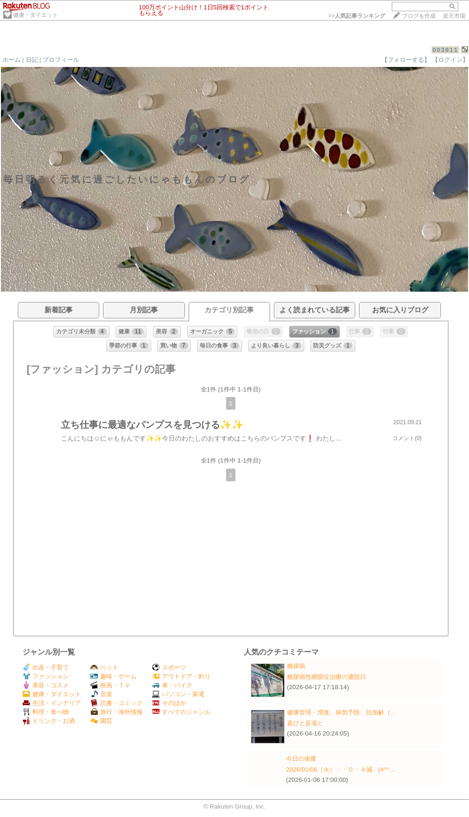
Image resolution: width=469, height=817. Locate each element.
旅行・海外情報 (116, 711)
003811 (445, 49)
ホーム (11, 59)
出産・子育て (45, 667)
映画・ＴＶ (110, 685)
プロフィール (61, 59)
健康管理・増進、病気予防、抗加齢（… (341, 712)
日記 (32, 59)
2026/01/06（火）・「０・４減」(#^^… (341, 769)
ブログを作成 (419, 16)
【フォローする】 (405, 59)
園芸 (101, 720)
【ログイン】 (450, 59)
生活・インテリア (51, 703)
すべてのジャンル (181, 711)
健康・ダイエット (35, 15)
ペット (104, 667)
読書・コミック (116, 703)
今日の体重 (301, 758)
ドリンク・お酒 (48, 720)
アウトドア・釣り (181, 676)
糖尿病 (296, 666)
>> (356, 16)
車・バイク (172, 685)
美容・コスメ (45, 685)
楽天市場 (454, 16)
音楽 (101, 694)
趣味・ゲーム (113, 676)
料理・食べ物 (45, 711)
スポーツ (169, 667)
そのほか (169, 703)
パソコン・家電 (178, 694)
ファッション (45, 676)
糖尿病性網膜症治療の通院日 (326, 676)
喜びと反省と (305, 723)
